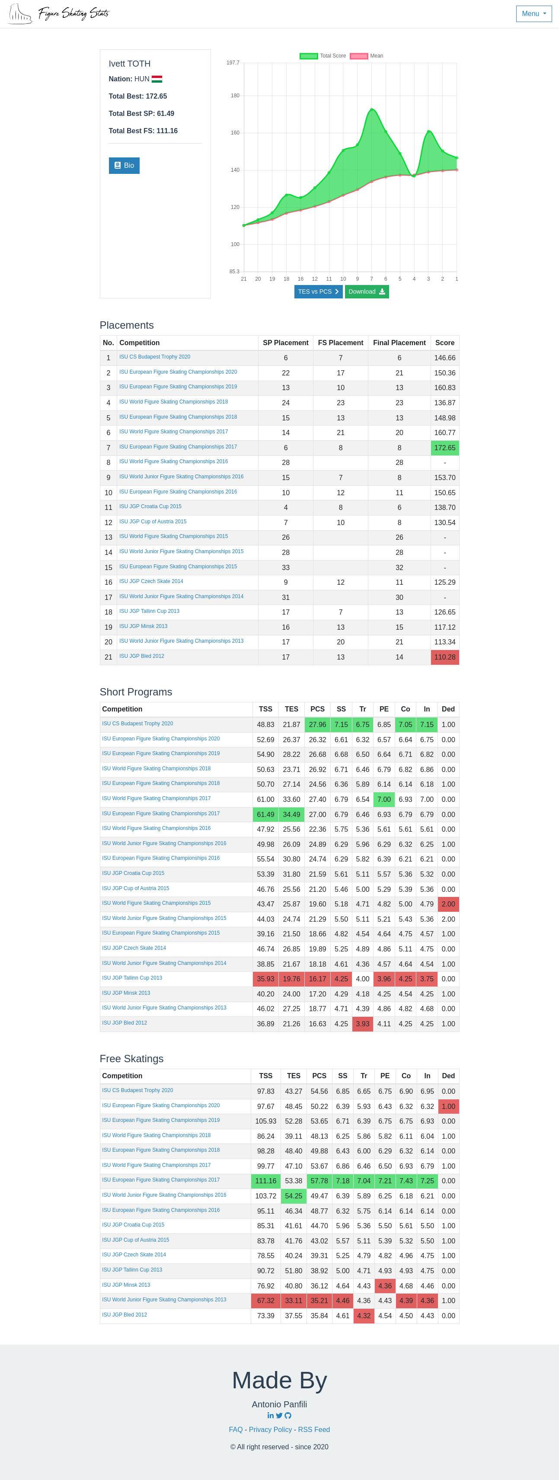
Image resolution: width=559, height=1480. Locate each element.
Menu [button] (531, 13)
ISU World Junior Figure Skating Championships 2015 (181, 551)
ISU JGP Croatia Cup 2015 (150, 506)
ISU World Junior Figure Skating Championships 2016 (181, 477)
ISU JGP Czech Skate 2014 (151, 581)
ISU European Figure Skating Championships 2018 (178, 417)
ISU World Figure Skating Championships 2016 (173, 461)
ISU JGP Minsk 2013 (143, 626)
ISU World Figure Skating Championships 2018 (173, 402)
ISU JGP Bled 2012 (141, 656)
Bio (124, 165)
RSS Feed (314, 1429)
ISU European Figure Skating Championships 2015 (178, 567)
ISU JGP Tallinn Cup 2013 (149, 611)
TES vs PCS (318, 291)
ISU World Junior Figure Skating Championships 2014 (181, 596)
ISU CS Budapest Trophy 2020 (154, 357)
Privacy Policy (271, 1429)
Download (367, 291)
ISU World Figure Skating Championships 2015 (173, 536)
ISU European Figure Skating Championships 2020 (178, 372)
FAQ (237, 1429)
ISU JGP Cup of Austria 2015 (152, 522)
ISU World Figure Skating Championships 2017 (173, 432)
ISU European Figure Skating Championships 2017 (178, 447)
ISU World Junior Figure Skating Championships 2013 (181, 641)
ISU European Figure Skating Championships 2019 (178, 387)
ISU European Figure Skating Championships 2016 (178, 492)
